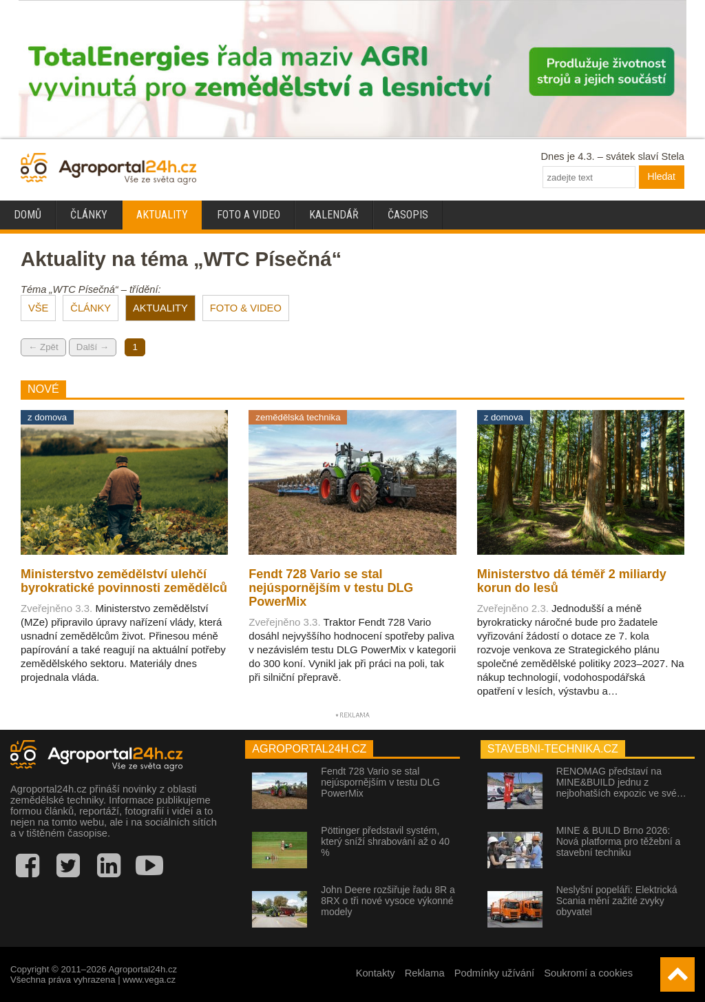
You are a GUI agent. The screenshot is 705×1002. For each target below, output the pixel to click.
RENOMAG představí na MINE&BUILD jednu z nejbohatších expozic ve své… (621, 782)
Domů (27, 214)
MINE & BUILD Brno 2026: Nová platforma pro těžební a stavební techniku (618, 841)
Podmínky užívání (494, 973)
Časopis (408, 214)
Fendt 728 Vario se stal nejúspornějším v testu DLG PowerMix (380, 782)
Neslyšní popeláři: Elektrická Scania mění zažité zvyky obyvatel (616, 900)
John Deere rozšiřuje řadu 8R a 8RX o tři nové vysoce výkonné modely (388, 900)
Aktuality (162, 214)
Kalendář (334, 214)
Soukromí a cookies (588, 973)
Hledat (661, 176)
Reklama (425, 973)
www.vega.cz (149, 979)
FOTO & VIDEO (246, 308)
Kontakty (375, 973)
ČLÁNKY (90, 308)
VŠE (38, 308)
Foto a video (248, 214)
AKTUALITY (160, 308)
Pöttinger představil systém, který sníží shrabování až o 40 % (385, 841)
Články (88, 214)
